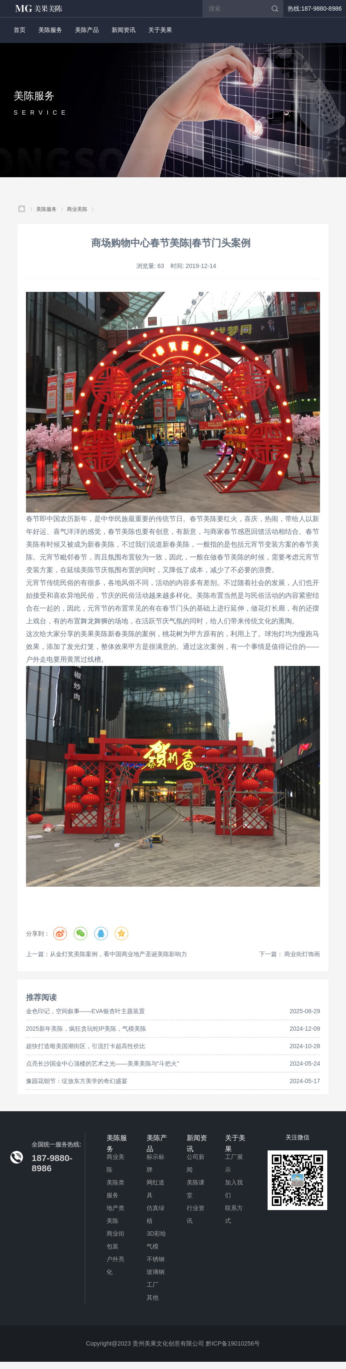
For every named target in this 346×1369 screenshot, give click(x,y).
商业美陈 (77, 209)
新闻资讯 (124, 29)
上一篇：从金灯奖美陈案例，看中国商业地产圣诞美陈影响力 (106, 954)
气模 (153, 1246)
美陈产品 (87, 29)
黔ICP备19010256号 (233, 1343)
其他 (153, 1297)
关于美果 (160, 29)
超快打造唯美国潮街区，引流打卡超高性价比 (85, 1046)
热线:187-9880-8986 (315, 8)
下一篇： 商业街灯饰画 (289, 954)
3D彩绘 (156, 1233)
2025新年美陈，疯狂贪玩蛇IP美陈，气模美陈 (86, 1028)
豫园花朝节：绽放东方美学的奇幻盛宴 (76, 1081)
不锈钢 (155, 1259)
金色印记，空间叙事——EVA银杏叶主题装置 (85, 1011)
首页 (20, 29)
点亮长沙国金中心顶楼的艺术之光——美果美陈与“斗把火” (102, 1063)
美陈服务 (50, 29)
